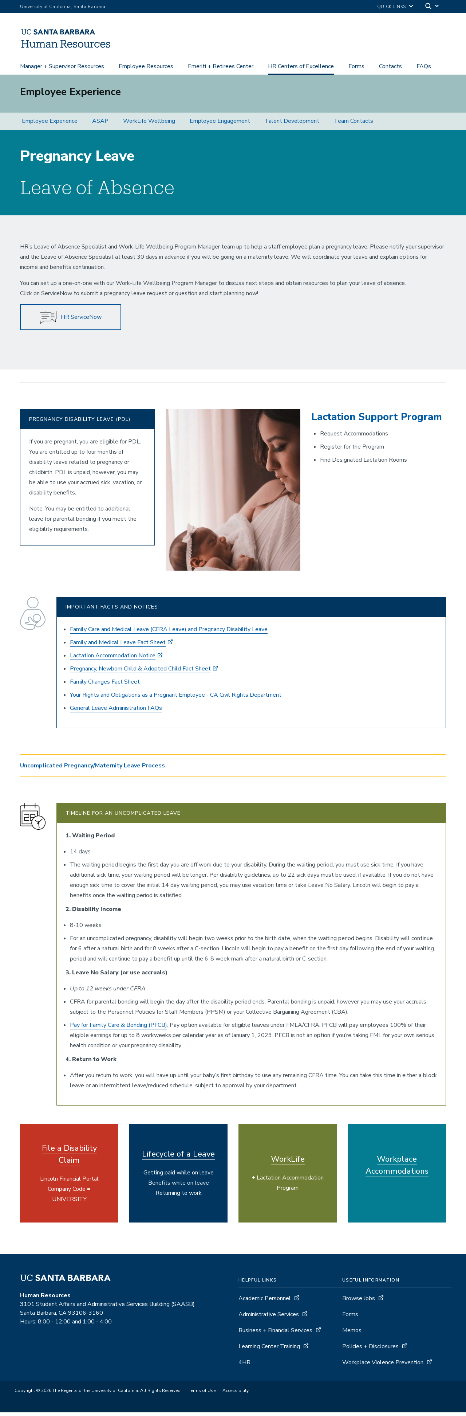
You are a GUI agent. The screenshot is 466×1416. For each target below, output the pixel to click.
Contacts (390, 66)
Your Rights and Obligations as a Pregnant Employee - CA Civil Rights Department (175, 699)
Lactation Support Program (376, 420)
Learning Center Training (269, 1350)
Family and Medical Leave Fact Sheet (118, 646)
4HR (244, 1366)
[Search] (432, 6)
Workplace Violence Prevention (382, 1366)
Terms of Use (202, 1394)
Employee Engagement (220, 125)
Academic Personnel (264, 1302)
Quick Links (391, 6)
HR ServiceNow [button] (71, 320)
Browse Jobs (358, 1302)
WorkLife (288, 1162)
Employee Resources (146, 66)
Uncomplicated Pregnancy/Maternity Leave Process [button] (92, 769)
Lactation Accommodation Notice (112, 659)
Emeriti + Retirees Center (220, 66)
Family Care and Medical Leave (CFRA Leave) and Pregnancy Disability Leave (169, 633)
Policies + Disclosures (370, 1350)
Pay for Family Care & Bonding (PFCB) (118, 1029)
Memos (352, 1334)
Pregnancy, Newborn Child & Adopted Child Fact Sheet (140, 672)
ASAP (100, 125)
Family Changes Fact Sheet (105, 685)
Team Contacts (353, 125)
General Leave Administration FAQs (116, 712)
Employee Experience (50, 125)
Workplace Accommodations (397, 1168)
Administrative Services (268, 1318)
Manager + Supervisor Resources (62, 66)
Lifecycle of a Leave (178, 1157)
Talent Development (292, 125)
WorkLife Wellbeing (149, 125)
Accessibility (235, 1394)
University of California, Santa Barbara (63, 6)
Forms (356, 66)
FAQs (423, 66)
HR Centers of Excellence (301, 66)
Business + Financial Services (275, 1334)
